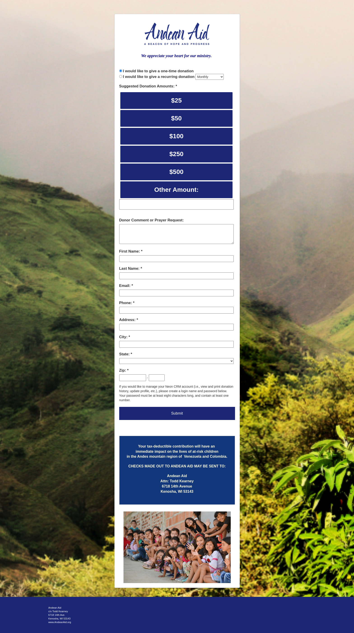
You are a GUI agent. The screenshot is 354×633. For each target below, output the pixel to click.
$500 (176, 171)
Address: (128, 320)
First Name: (130, 251)
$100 (176, 136)
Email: (125, 286)
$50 (176, 118)
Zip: (123, 370)
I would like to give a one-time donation (158, 71)
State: (125, 354)
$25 (176, 100)
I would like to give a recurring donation (158, 77)
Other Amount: (176, 189)
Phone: (126, 303)
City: (124, 337)
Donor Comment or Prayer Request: (151, 220)
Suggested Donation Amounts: (147, 86)
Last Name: (130, 268)
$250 (176, 153)
